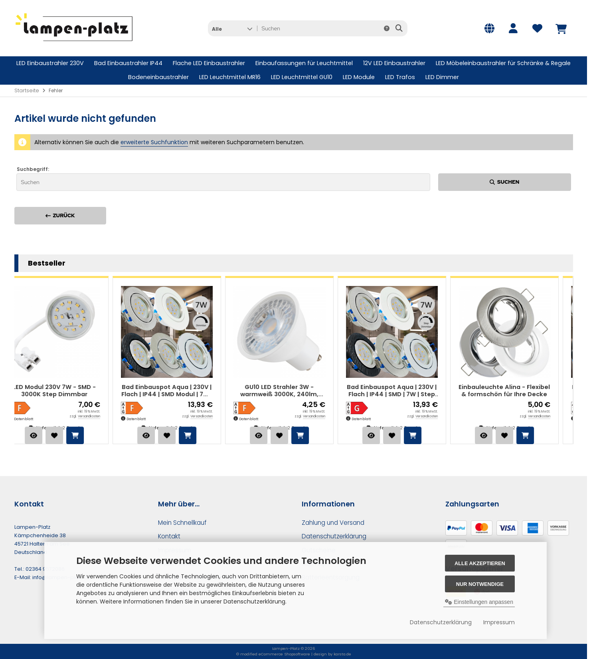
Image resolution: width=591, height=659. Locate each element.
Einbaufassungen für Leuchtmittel (304, 63)
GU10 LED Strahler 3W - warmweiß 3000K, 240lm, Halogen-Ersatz (294, 391)
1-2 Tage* (83, 428)
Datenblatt (37, 419)
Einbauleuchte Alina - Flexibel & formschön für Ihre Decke (518, 391)
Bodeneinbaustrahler (158, 77)
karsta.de (342, 654)
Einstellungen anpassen (479, 602)
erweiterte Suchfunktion (154, 142)
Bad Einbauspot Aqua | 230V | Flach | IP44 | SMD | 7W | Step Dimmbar (406, 391)
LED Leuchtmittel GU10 (301, 77)
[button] (232, 28)
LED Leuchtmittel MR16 (230, 77)
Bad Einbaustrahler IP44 (128, 63)
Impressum (499, 622)
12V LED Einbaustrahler (394, 63)
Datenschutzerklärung (441, 622)
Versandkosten (103, 416)
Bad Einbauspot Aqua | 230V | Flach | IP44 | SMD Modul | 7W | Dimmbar (181, 391)
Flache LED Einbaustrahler (209, 63)
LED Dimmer (442, 77)
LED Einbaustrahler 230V (50, 63)
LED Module (359, 77)
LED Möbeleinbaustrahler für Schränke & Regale (503, 63)
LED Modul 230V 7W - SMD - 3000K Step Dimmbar (68, 391)
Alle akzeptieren (480, 563)
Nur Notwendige (480, 584)
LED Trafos (400, 77)
